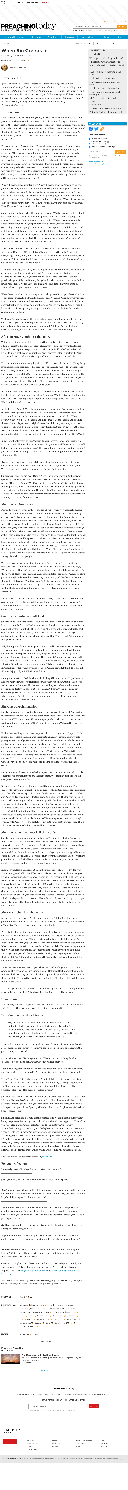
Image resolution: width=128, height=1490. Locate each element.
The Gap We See (32, 1443)
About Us (19, 2)
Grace (31, 1316)
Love (21, 1319)
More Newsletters (96, 161)
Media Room (56, 1443)
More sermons (43, 1370)
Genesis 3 (23, 60)
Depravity (36, 1312)
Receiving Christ (43, 1319)
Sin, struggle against (27, 1327)
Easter (46, 1312)
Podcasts (98, 31)
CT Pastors (97, 144)
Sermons (36, 37)
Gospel (22, 1316)
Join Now (114, 21)
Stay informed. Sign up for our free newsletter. (64, 1400)
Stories (29, 1446)
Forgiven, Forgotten (12, 1348)
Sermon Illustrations (14, 37)
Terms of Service (93, 157)
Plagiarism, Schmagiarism (33, 1270)
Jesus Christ (57, 1316)
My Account (58, 1394)
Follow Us (55, 1446)
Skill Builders (87, 37)
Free (125, 31)
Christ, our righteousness (29, 1309)
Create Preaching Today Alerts (101, 164)
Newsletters (32, 2)
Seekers (35, 1334)
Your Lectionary (99, 141)
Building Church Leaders (102, 146)
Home (77, 43)
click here (47, 1156)
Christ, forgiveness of (64, 1305)
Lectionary (108, 31)
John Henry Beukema (17, 68)
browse (80, 31)
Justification (70, 1316)
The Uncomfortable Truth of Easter (40, 1355)
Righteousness (25, 1323)
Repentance (71, 1319)
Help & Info (94, 1394)
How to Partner (32, 1449)
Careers (54, 1440)
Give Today (10, 1441)
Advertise (79, 1446)
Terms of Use (80, 1443)
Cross (45, 1309)
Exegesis (69, 37)
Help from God (43, 1316)
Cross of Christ (57, 1309)
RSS (74, 1394)
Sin (72, 1323)
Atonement (24, 1305)
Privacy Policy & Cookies (84, 1440)
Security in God (61, 1323)
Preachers (89, 31)
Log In (106, 21)
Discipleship (24, 1334)
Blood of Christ (38, 1305)
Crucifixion (71, 1309)
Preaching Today (99, 138)
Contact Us (67, 1394)
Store (120, 37)
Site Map (102, 1394)
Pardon (30, 1319)
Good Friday (71, 1312)
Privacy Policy (118, 155)
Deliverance (24, 1312)
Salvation (38, 1323)
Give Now (45, 2)
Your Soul (53, 37)
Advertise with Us (83, 1394)
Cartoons (117, 31)
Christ (50, 1305)
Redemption (58, 1319)
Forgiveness (57, 1312)
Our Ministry (31, 1440)
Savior (48, 1323)
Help (102, 1440)
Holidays (105, 37)
